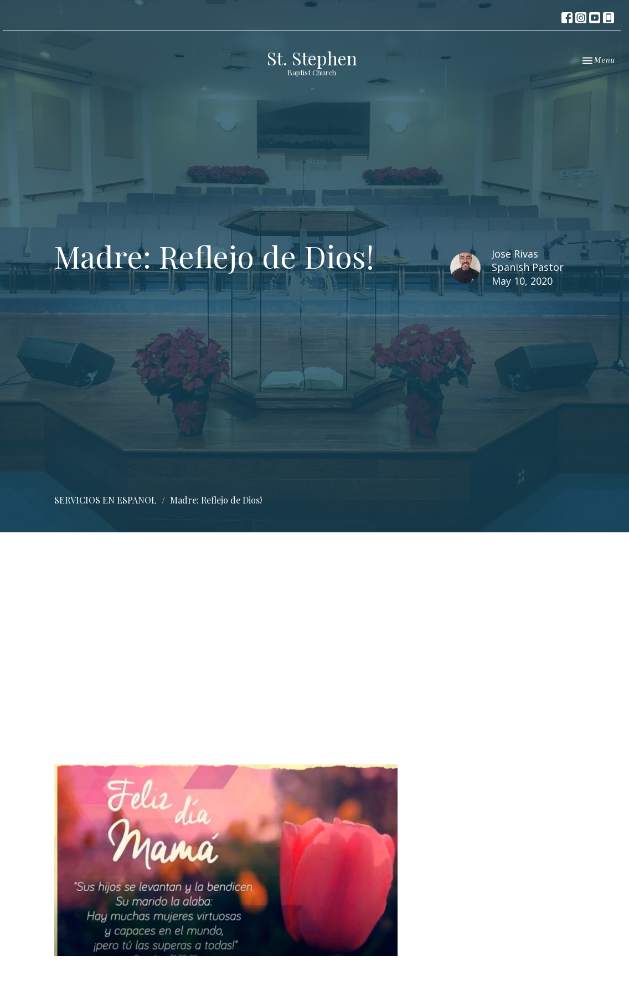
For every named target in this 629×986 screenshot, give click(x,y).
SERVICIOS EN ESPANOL (105, 500)
